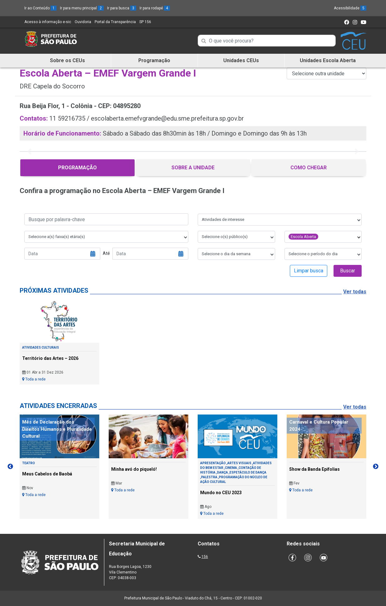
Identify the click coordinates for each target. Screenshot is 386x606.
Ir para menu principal (82, 8)
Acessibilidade (350, 8)
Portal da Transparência (115, 22)
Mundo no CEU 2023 (221, 492)
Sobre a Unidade (193, 168)
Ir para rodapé (155, 8)
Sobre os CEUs (67, 60)
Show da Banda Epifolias (314, 469)
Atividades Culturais (40, 347)
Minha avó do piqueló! (134, 469)
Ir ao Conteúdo (40, 8)
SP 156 (145, 22)
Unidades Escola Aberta (328, 60)
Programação (154, 60)
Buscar (347, 271)
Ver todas (354, 292)
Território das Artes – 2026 (50, 358)
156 (204, 556)
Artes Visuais (239, 463)
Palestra (209, 477)
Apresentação (213, 463)
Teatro (28, 463)
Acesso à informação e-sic (47, 22)
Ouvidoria (83, 22)
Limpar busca (308, 271)
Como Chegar (308, 168)
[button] (29, 151)
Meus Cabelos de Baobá (47, 473)
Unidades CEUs (241, 60)
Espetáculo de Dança (248, 472)
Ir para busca (121, 8)
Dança (222, 472)
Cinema (231, 467)
